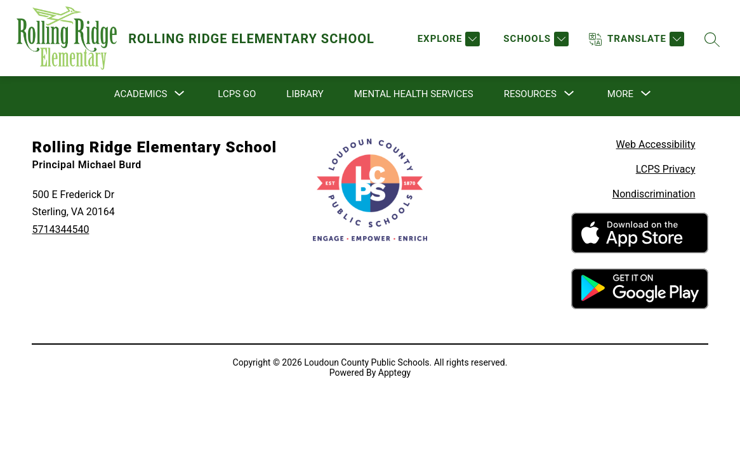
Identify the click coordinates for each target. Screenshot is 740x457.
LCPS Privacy (666, 169)
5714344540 (60, 229)
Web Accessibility (656, 144)
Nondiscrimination (654, 194)
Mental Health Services (413, 94)
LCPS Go (237, 94)
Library (304, 94)
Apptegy (394, 373)
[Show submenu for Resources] (530, 94)
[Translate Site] (636, 39)
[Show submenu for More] (620, 94)
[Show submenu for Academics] (140, 94)
